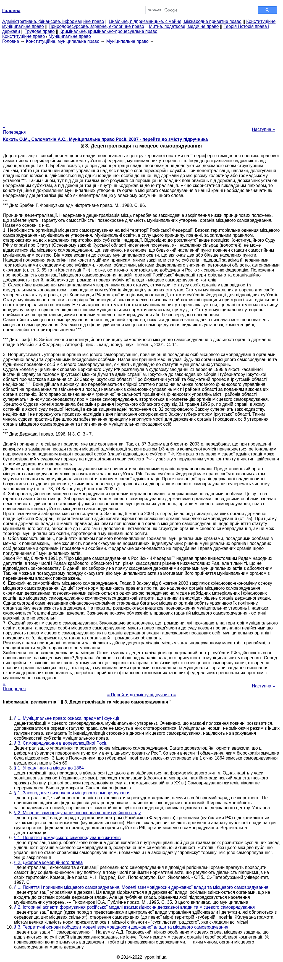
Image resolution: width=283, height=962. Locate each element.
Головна (10, 41)
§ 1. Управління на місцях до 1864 (49, 768)
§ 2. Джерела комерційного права (48, 862)
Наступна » (263, 129)
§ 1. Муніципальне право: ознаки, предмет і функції (66, 718)
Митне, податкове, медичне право (184, 26)
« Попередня (14, 130)
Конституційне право (23, 36)
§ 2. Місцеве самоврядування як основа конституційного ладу (77, 812)
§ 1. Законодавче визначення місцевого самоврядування (72, 792)
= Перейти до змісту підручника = (141, 694)
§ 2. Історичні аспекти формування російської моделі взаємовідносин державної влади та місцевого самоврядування (134, 907)
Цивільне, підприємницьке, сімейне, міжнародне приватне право (175, 21)
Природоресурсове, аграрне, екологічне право (96, 26)
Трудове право (40, 31)
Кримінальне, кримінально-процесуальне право (108, 31)
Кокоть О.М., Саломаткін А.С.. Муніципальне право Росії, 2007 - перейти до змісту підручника (105, 139)
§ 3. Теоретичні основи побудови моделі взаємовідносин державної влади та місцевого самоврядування (121, 927)
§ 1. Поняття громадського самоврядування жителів (67, 837)
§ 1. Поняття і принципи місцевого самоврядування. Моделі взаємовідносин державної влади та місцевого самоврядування (141, 887)
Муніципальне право (70, 36)
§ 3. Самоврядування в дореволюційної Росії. (61, 743)
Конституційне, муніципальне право (62, 41)
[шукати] (199, 10)
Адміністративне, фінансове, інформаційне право (53, 21)
